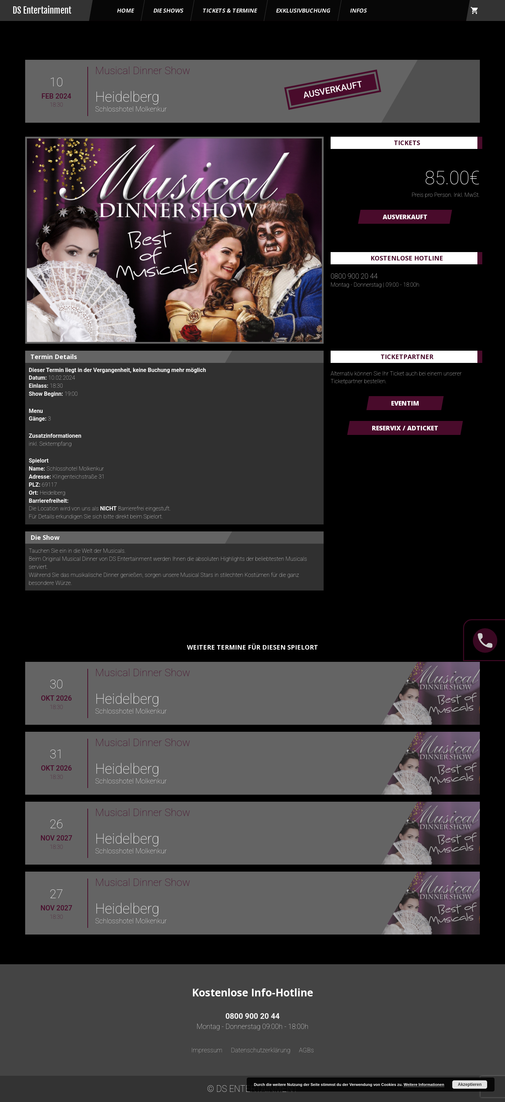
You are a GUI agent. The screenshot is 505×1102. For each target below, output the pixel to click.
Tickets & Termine (230, 10)
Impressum (207, 1050)
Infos (358, 10)
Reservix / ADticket (405, 428)
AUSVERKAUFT (405, 217)
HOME (125, 10)
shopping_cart (474, 10)
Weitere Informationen (424, 1084)
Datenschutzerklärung (260, 1050)
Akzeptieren (470, 1084)
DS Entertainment (42, 10)
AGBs (306, 1050)
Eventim (405, 403)
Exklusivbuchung (304, 10)
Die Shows (168, 10)
